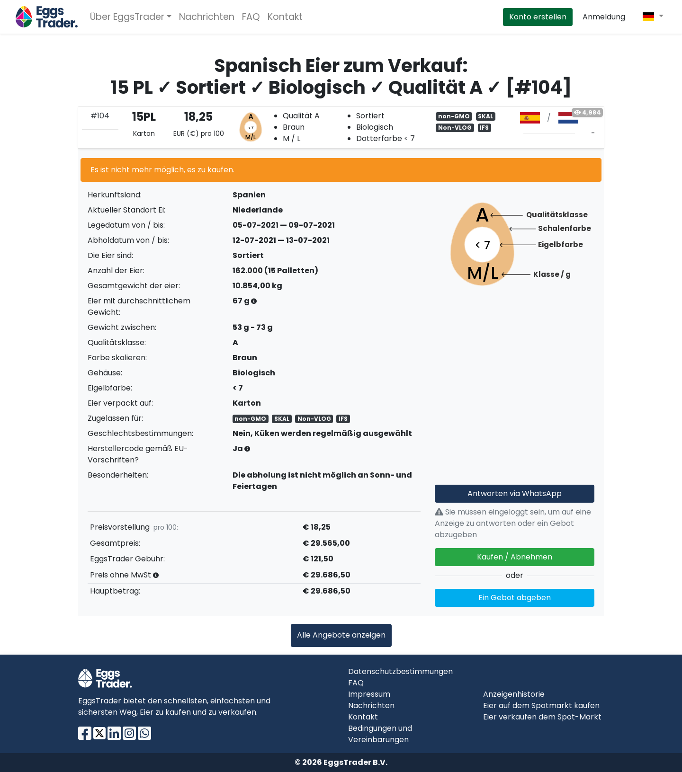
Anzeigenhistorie (514, 694)
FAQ (251, 16)
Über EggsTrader (127, 16)
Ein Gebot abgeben (514, 597)
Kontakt (285, 16)
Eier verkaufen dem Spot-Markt (542, 716)
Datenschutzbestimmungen (400, 671)
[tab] (341, 127)
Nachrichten (206, 16)
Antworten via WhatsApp (514, 493)
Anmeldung (604, 16)
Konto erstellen (537, 16)
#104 (99, 115)
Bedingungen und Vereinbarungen (380, 734)
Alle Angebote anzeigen (341, 635)
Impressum (369, 694)
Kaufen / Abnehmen (514, 556)
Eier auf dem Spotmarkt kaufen (541, 705)
